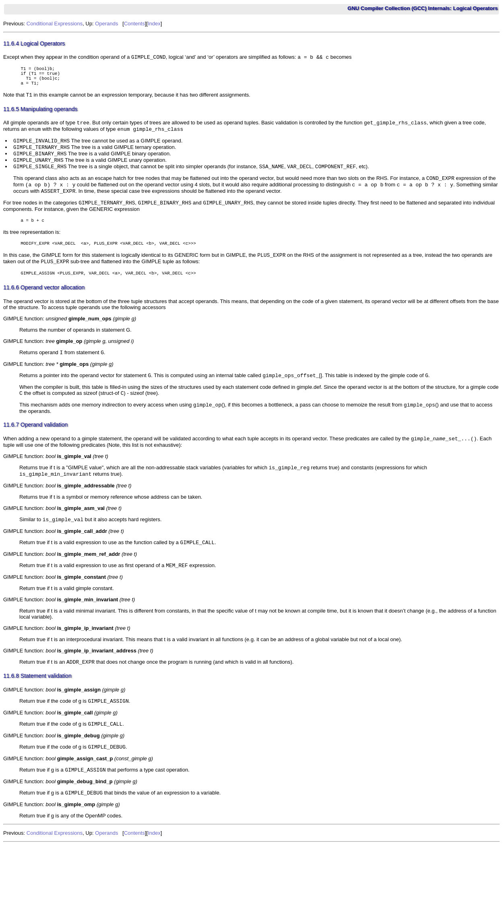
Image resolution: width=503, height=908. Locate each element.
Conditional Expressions (54, 24)
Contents (134, 24)
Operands (106, 24)
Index (154, 24)
